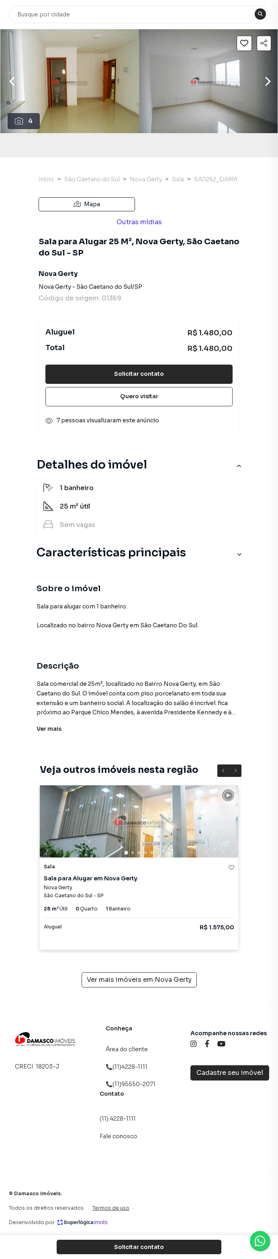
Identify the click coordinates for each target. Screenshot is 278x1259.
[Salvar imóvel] (244, 43)
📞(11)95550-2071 (130, 1084)
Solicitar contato (139, 373)
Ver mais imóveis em (139, 980)
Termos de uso (110, 1208)
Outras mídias (139, 222)
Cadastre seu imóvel (229, 1072)
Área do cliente (127, 1049)
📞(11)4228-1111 (126, 1066)
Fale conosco (118, 1136)
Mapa (87, 204)
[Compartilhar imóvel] (264, 43)
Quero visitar (139, 396)
